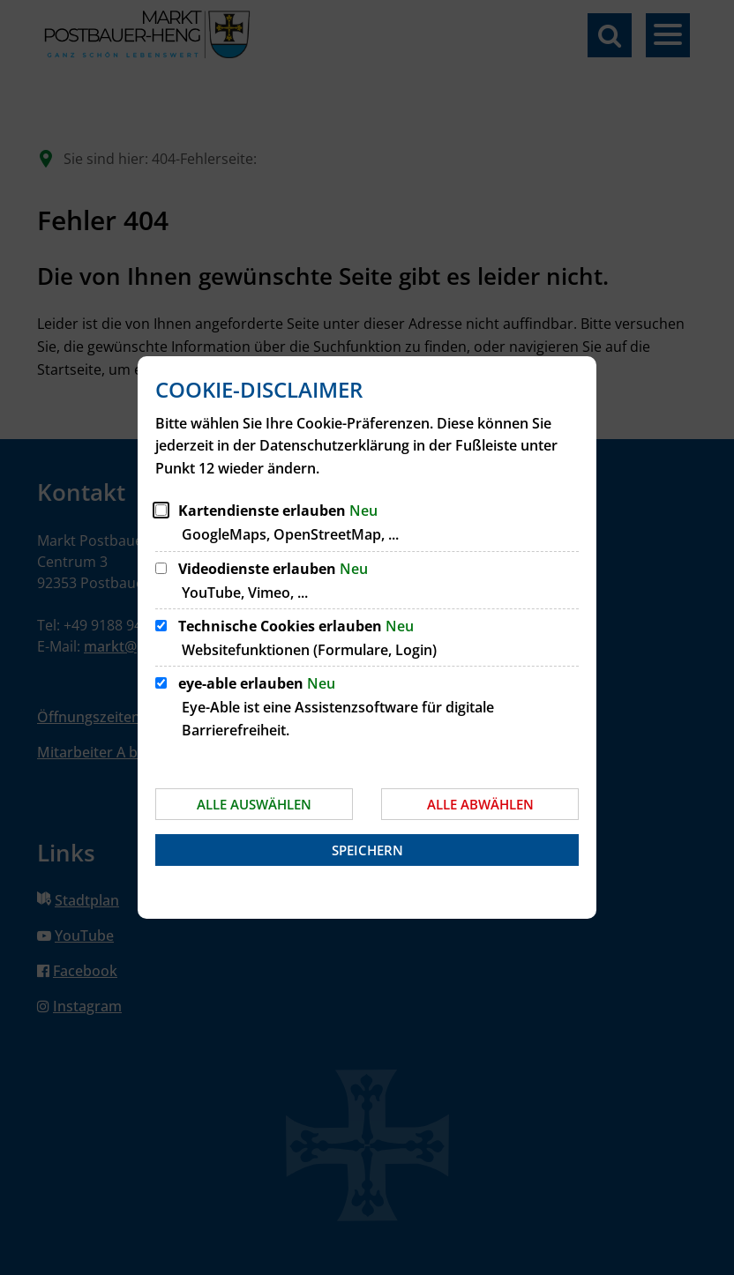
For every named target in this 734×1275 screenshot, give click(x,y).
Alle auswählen (254, 804)
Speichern (367, 850)
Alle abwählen (480, 804)
